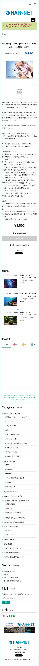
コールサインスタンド (13, 447)
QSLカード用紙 (11, 452)
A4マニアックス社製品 (11, 526)
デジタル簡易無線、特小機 (15, 478)
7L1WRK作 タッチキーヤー (13, 548)
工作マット (10, 421)
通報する (19, 250)
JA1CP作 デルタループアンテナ (15, 518)
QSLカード (10, 530)
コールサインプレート (13, 439)
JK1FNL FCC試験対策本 (12, 553)
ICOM (8, 465)
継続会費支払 (10, 504)
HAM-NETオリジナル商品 (12, 413)
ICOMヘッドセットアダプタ (13, 496)
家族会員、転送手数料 (13, 513)
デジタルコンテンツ (10, 492)
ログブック (10, 534)
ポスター (9, 430)
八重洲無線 (10, 469)
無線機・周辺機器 (9, 461)
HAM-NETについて (10, 571)
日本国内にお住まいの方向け (19, 245)
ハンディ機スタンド (12, 434)
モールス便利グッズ (10, 539)
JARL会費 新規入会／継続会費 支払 (16, 500)
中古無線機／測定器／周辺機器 (14, 522)
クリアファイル (11, 426)
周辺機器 (9, 482)
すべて (6, 344)
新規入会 (9, 508)
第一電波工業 (10, 487)
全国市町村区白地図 (12, 456)
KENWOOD (10, 473)
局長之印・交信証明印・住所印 (16, 443)
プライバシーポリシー (11, 577)
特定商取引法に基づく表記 (12, 581)
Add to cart (19, 238)
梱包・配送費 (8, 544)
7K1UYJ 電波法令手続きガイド (14, 557)
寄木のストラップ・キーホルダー (17, 417)
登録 (6, 602)
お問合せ (6, 574)
